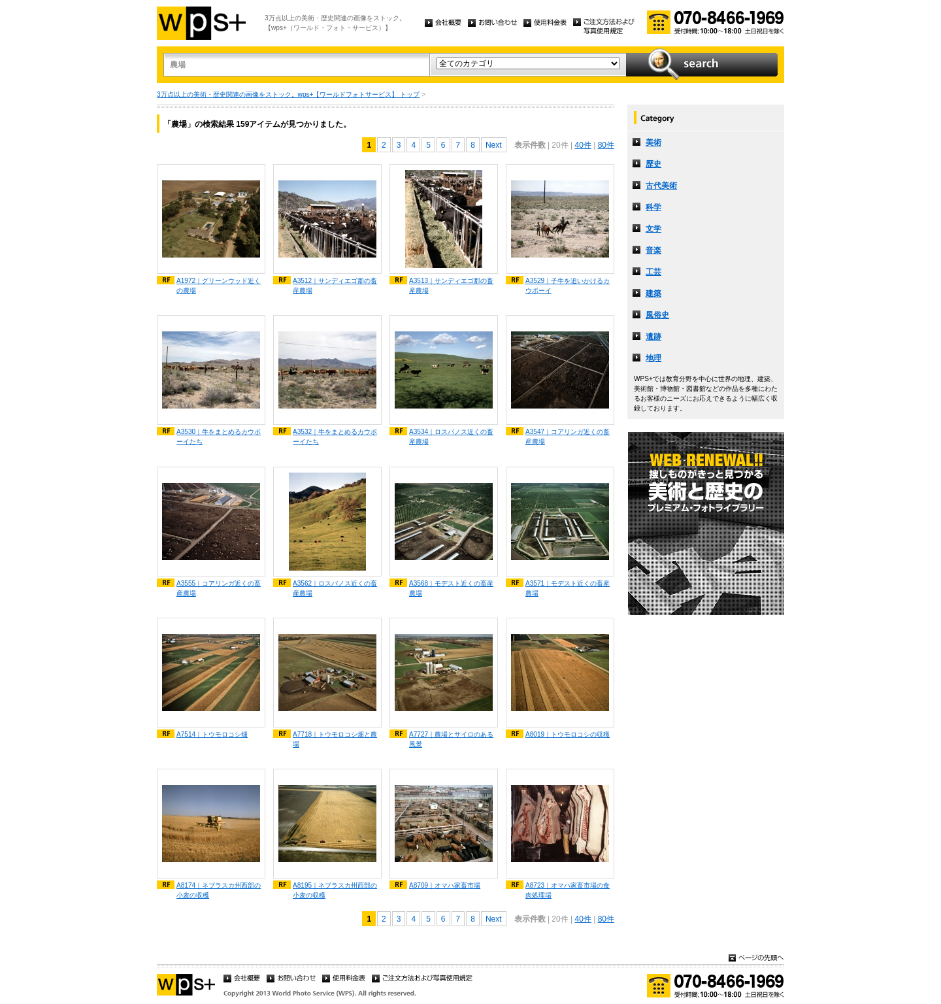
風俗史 (657, 315)
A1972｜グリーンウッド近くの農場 (218, 285)
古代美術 (661, 185)
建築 (653, 293)
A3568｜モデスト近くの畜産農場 (451, 588)
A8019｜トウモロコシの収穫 (567, 734)
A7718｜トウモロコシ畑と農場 (335, 739)
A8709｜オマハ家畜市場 (444, 885)
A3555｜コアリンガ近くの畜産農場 (218, 588)
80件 (606, 145)
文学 (653, 228)
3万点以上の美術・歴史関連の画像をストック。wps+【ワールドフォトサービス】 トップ (288, 94)
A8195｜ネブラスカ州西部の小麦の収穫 (335, 890)
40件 (582, 145)
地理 (653, 358)
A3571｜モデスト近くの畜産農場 (567, 588)
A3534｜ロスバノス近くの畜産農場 (451, 436)
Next (494, 145)
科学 (653, 207)
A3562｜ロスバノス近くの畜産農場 (335, 588)
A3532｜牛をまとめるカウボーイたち (335, 436)
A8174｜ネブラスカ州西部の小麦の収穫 (218, 890)
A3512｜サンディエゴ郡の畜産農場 (335, 285)
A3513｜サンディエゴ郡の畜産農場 (451, 285)
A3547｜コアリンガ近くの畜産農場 (567, 436)
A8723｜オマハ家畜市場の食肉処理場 (567, 890)
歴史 (653, 164)
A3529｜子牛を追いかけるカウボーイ (567, 285)
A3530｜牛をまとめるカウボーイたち (218, 436)
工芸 (653, 271)
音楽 (653, 250)
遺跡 (653, 336)
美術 (653, 142)
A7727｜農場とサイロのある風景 (451, 739)
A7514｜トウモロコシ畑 (212, 734)
